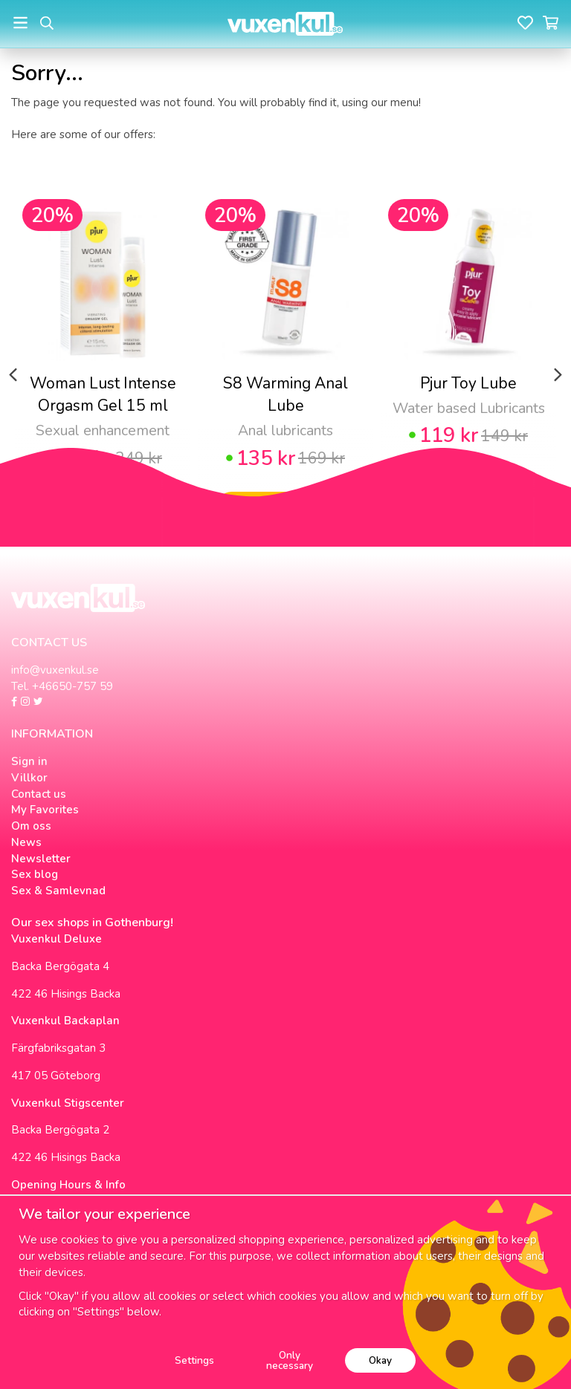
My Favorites (45, 809)
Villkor (29, 777)
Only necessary (289, 1360)
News (26, 842)
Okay (380, 1360)
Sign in (29, 761)
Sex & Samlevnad (58, 890)
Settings (194, 1360)
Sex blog (34, 874)
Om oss (31, 826)
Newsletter (41, 858)
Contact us (38, 794)
